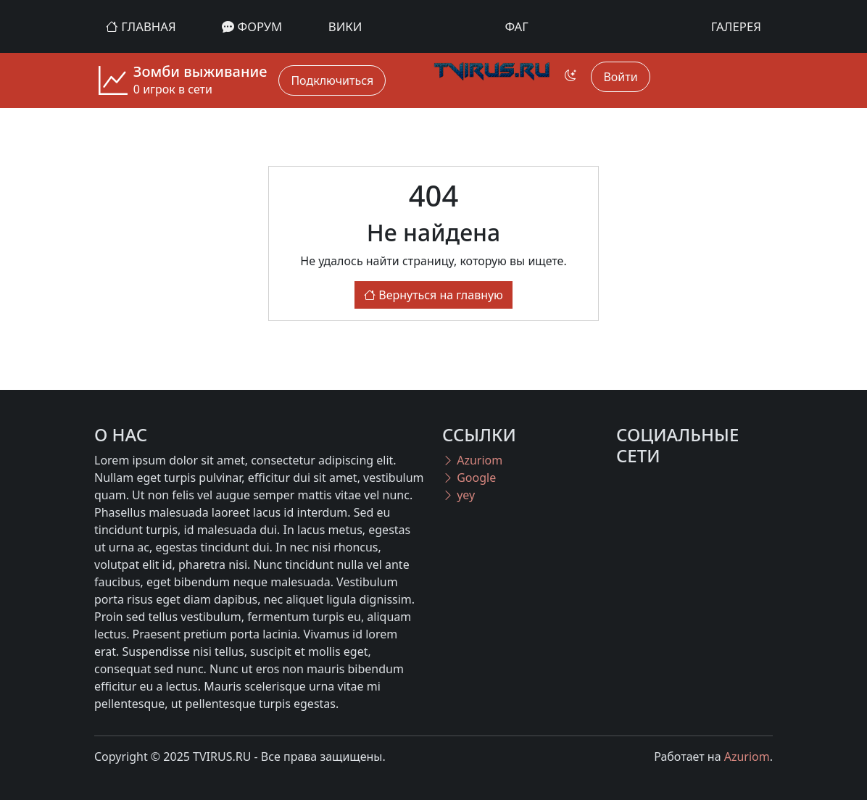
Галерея (736, 26)
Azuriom (472, 460)
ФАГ (516, 26)
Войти (620, 77)
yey (458, 495)
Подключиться (332, 80)
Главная (141, 26)
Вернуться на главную (433, 295)
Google (469, 478)
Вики (345, 26)
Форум (252, 26)
